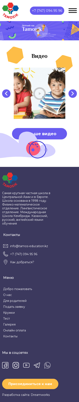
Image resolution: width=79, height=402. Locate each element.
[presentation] (6, 93)
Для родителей (15, 301)
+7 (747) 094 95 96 (47, 11)
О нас (7, 295)
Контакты (10, 336)
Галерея (9, 324)
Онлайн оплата (14, 330)
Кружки (9, 313)
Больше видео (39, 133)
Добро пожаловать (17, 289)
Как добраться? (22, 262)
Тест (6, 318)
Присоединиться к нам (30, 384)
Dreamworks (40, 395)
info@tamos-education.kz (29, 246)
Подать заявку (14, 307)
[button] (33, 149)
